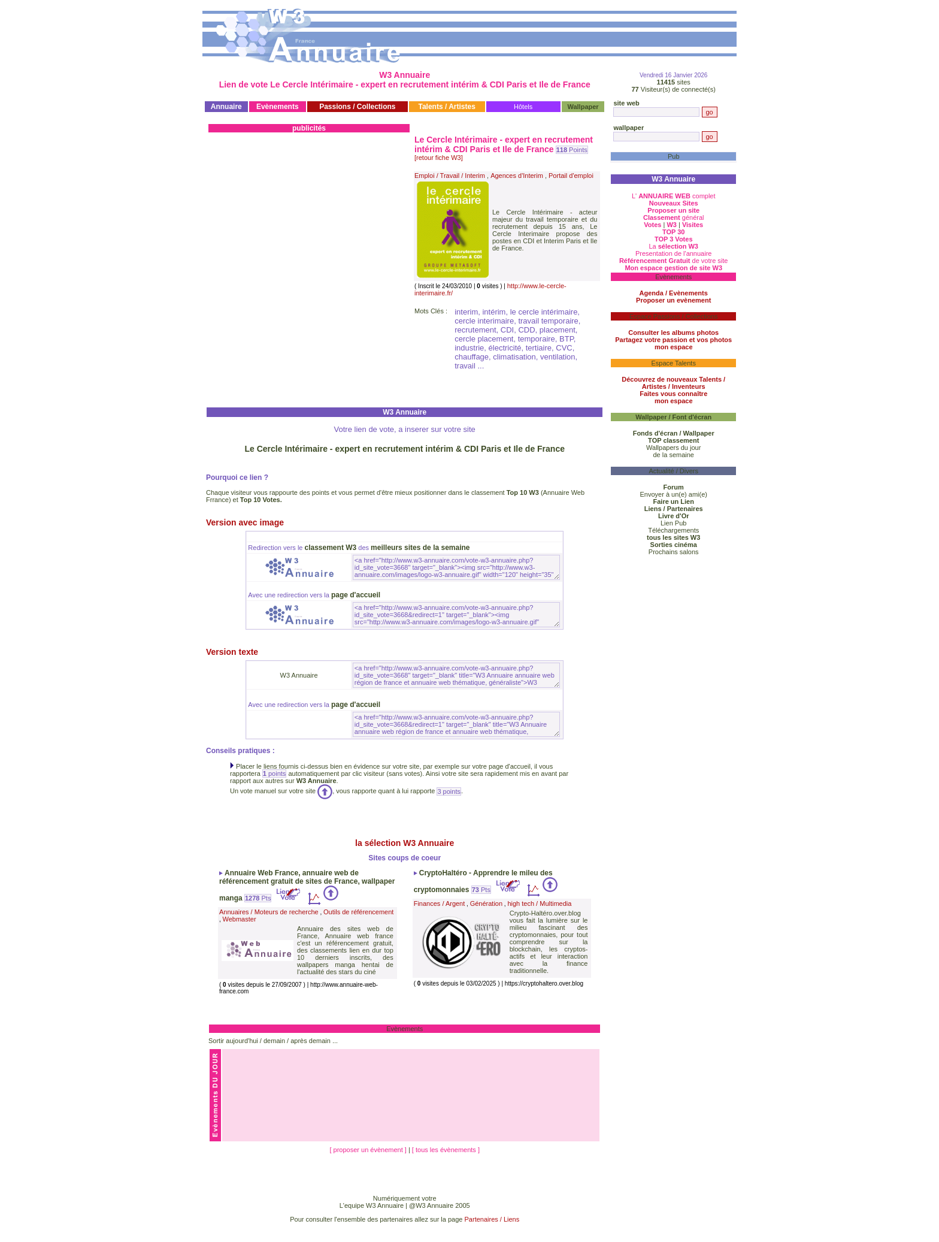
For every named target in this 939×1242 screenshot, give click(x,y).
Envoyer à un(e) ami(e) (673, 494)
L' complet (674, 196)
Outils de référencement (358, 911)
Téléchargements (673, 530)
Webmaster (239, 919)
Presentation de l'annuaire (673, 253)
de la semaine (673, 454)
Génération (486, 903)
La (673, 246)
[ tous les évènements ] (446, 1149)
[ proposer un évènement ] (368, 1149)
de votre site (673, 260)
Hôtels (523, 106)
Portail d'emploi (571, 175)
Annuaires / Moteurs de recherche (269, 911)
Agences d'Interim (516, 175)
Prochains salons (674, 551)
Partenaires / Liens (492, 1219)
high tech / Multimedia (539, 903)
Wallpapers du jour (673, 447)
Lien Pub (673, 523)
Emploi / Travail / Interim (449, 175)
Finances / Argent (439, 903)
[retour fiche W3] (438, 157)
